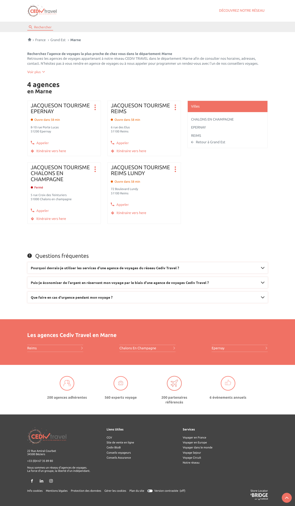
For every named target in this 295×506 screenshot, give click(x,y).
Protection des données (86, 491)
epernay (240, 348)
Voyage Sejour (192, 453)
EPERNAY (198, 127)
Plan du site (136, 490)
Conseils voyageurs (119, 453)
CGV (109, 437)
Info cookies (35, 491)
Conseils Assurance (119, 458)
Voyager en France (194, 437)
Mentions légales (57, 491)
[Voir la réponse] (147, 267)
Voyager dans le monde (197, 447)
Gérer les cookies (115, 490)
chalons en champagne (147, 348)
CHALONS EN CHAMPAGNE (212, 119)
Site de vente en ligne (120, 442)
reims (55, 348)
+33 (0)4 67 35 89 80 (40, 461)
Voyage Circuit (192, 458)
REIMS (196, 136)
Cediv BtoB (114, 447)
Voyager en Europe (195, 442)
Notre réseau (191, 463)
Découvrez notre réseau (242, 11)
